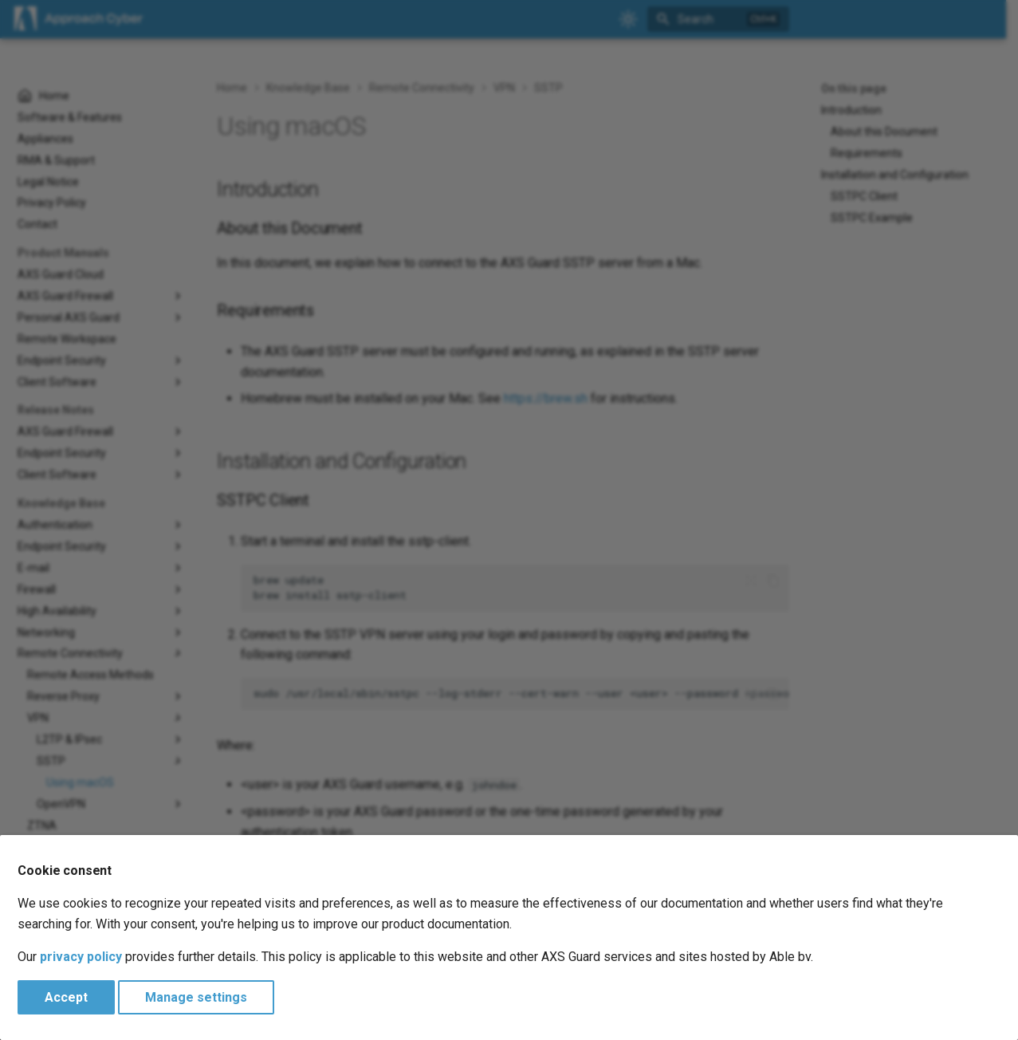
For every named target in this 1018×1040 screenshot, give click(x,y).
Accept (66, 997)
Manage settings (196, 997)
